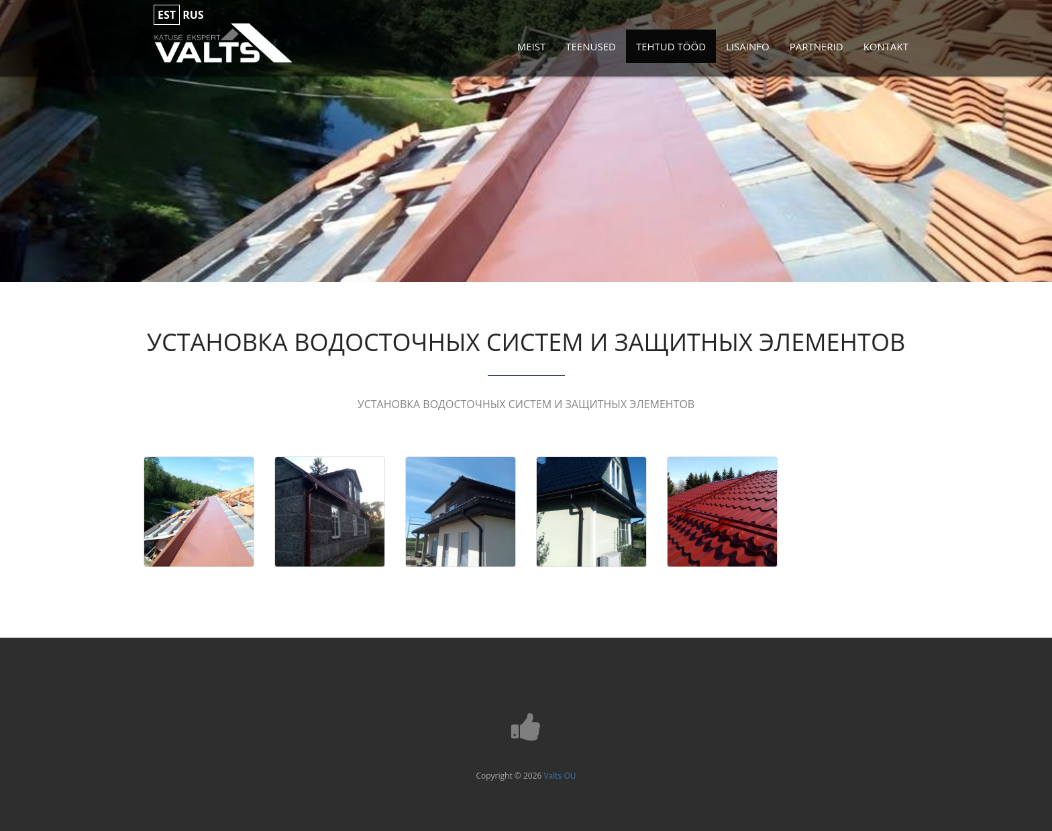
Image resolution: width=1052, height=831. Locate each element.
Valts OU (559, 775)
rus (192, 14)
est (167, 14)
